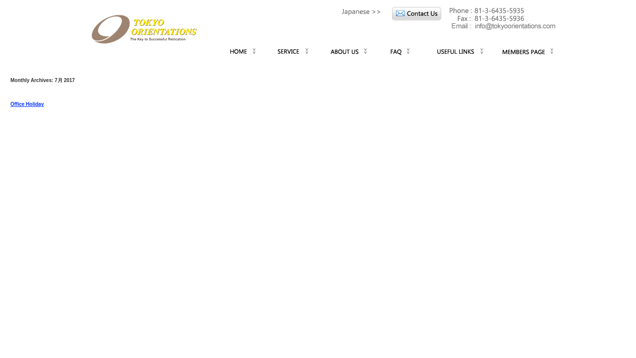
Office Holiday (27, 104)
